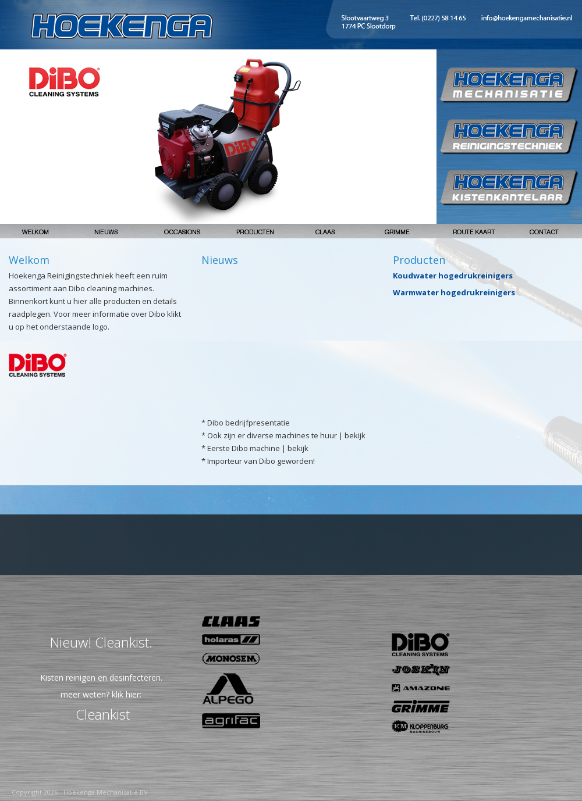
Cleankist (103, 714)
